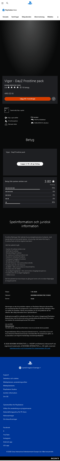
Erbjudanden (26, 17)
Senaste (5, 17)
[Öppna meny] (2, 3)
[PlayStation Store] (10, 10)
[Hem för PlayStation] (30, 3)
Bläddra (50, 17)
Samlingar (15, 17)
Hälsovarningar (9, 326)
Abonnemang (39, 17)
